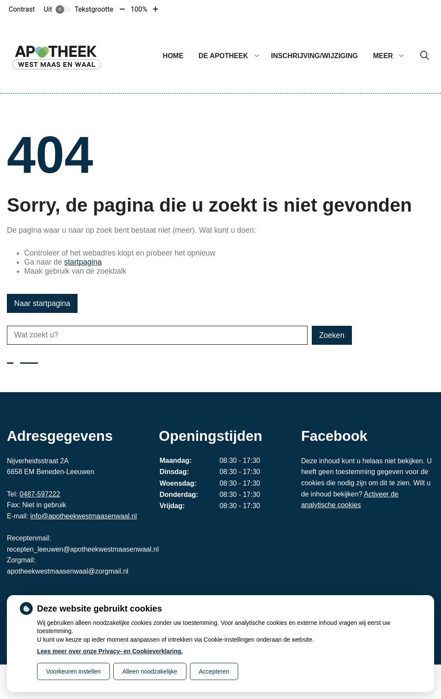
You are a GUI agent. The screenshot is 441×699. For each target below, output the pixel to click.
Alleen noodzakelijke (149, 671)
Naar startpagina (42, 303)
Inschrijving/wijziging (314, 55)
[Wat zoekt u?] (157, 335)
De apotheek (223, 55)
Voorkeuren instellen (73, 671)
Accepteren (214, 671)
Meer (383, 55)
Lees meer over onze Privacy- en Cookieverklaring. (110, 651)
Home (173, 55)
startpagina (83, 262)
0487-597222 (39, 494)
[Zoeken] (424, 56)
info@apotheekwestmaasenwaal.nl (83, 516)
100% (138, 9)
